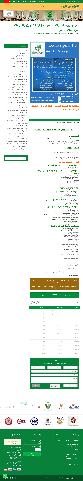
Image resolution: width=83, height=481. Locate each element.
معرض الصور (66, 451)
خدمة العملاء (22, 71)
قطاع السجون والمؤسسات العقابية (16, 102)
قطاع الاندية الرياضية (20, 118)
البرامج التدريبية (65, 446)
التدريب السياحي (24, 7)
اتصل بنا (6, 7)
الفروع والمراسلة (77, 457)
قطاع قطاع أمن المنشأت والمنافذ (17, 94)
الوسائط (12, 7)
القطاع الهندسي (21, 136)
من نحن (39, 7)
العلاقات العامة (21, 69)
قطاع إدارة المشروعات (19, 84)
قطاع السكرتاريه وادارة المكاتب (17, 76)
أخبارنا (67, 444)
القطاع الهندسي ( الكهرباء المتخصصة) (16, 138)
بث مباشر (7, 1)
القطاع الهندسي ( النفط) (19, 146)
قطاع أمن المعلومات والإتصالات (17, 131)
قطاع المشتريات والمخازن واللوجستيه (16, 87)
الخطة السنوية (33, 7)
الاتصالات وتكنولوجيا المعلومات (17, 133)
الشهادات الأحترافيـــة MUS (18, 58)
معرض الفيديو (75, 454)
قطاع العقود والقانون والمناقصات (17, 89)
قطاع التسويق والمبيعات (19, 74)
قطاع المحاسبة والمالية (19, 79)
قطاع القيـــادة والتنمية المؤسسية (16, 63)
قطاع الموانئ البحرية (20, 105)
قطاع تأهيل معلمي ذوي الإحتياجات (16, 128)
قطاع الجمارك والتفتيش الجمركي (17, 97)
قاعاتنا (17, 7)
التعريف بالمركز (68, 440)
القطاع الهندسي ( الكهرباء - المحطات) (16, 141)
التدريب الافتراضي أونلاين (19, 149)
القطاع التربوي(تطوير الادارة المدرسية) (15, 110)
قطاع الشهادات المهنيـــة (19, 56)
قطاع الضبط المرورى (19, 100)
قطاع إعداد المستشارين (19, 61)
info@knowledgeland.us (29, 1)
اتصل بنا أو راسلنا (39, 280)
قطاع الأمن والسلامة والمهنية (18, 92)
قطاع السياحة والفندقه (19, 113)
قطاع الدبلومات (21, 53)
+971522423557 (42, 1)
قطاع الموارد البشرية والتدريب (17, 66)
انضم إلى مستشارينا (68, 457)
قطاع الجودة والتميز (20, 82)
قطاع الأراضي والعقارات (19, 115)
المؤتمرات (22, 51)
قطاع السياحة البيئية (20, 125)
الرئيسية (45, 7)
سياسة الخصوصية (74, 444)
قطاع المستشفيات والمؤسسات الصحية (15, 107)
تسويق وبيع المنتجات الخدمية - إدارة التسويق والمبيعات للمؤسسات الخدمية (50, 33)
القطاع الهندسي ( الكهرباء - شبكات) (16, 143)
